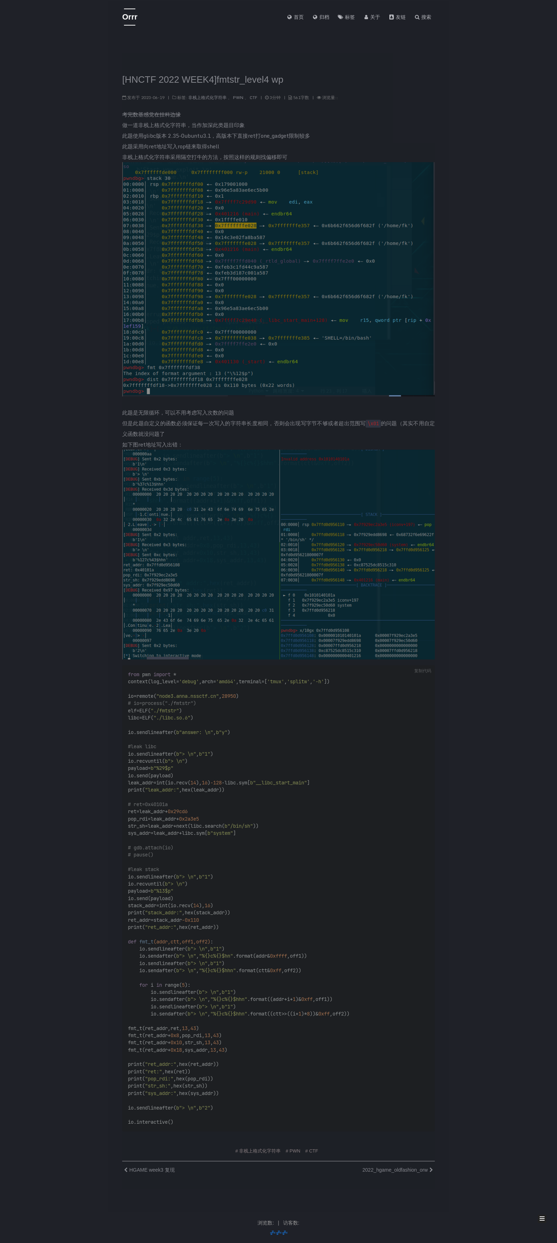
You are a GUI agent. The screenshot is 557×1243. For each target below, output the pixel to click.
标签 (346, 17)
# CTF (311, 1148)
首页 (295, 17)
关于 (371, 17)
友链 (397, 17)
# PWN (293, 1148)
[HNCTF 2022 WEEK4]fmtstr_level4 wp (202, 77)
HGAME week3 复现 (152, 1167)
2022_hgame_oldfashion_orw (395, 1167)
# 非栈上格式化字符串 (258, 1148)
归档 (320, 17)
